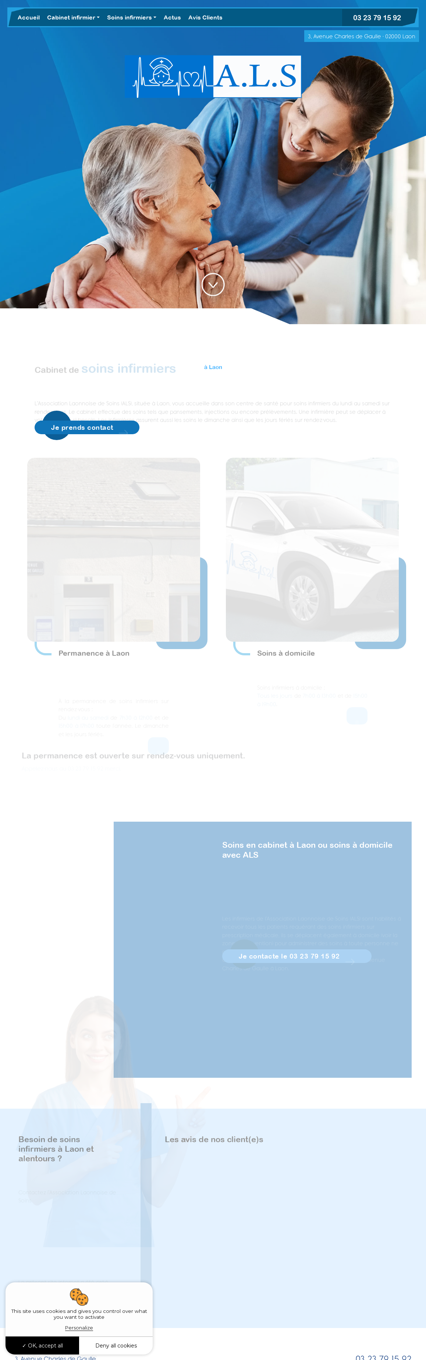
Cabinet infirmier (71, 17)
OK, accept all (42, 1345)
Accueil (29, 17)
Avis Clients (205, 17)
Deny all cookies (116, 1345)
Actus (172, 17)
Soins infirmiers (129, 17)
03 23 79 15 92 (377, 18)
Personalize (79, 1328)
